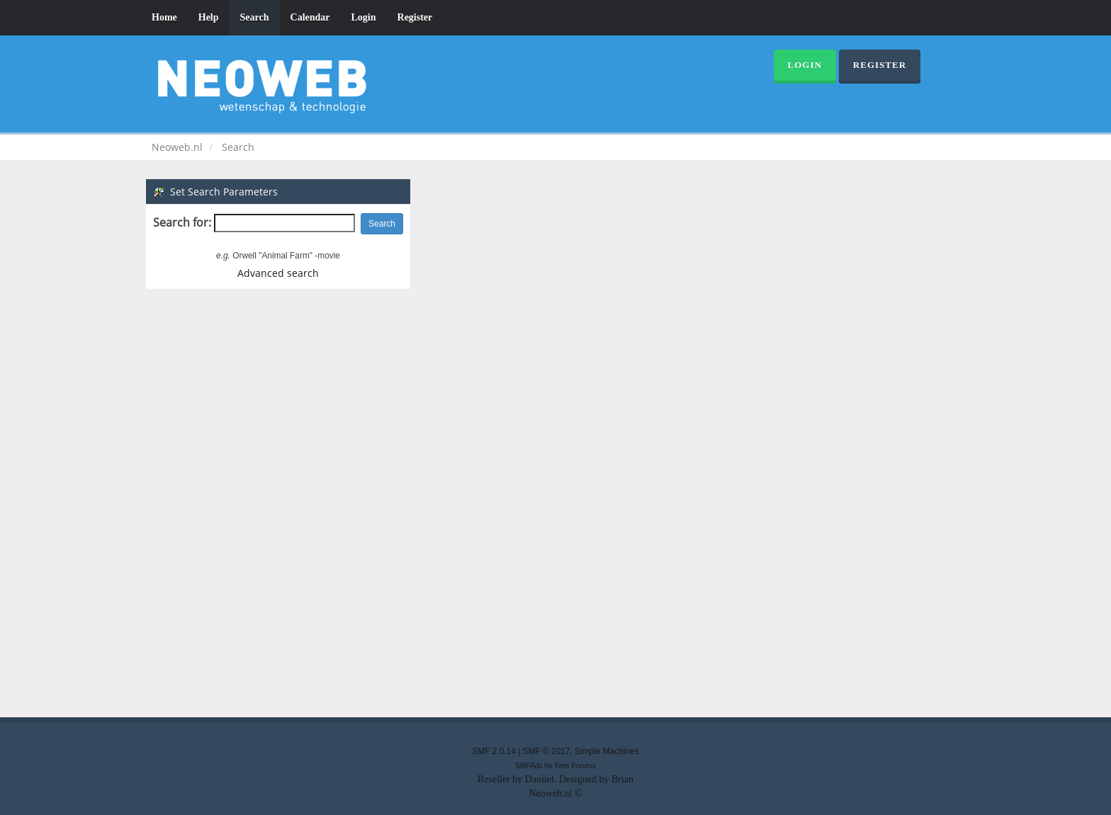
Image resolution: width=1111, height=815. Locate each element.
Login (363, 17)
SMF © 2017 (546, 751)
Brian (622, 779)
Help (208, 17)
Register (415, 17)
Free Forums (575, 766)
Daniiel (539, 779)
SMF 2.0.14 (493, 751)
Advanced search (278, 273)
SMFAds (528, 766)
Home (164, 17)
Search (254, 17)
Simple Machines (607, 751)
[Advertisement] (555, 501)
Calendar (310, 17)
